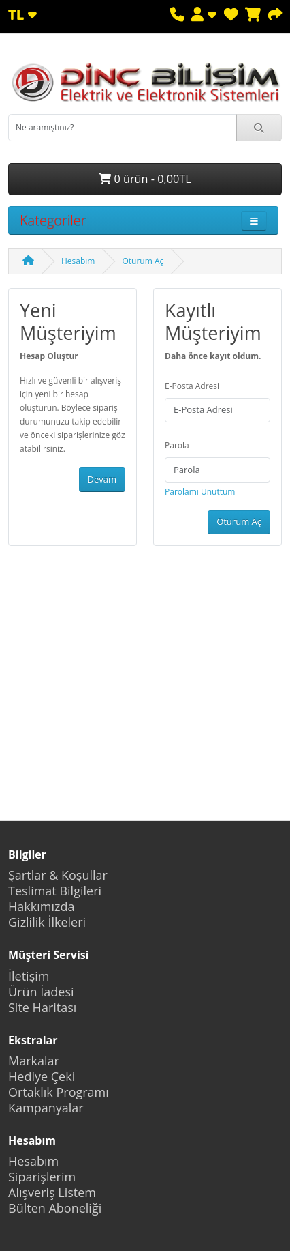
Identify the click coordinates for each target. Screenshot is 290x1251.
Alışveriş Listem (52, 1192)
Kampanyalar (46, 1107)
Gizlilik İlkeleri (47, 922)
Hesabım (78, 261)
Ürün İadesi (41, 991)
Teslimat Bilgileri (54, 890)
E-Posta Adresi (192, 386)
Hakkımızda (41, 906)
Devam (102, 479)
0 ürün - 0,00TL (145, 178)
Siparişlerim (42, 1176)
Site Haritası (42, 1007)
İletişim (28, 976)
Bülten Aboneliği (54, 1208)
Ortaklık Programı (58, 1092)
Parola (177, 445)
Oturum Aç (142, 261)
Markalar (33, 1060)
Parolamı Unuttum (200, 492)
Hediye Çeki (41, 1076)
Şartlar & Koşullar (58, 875)
